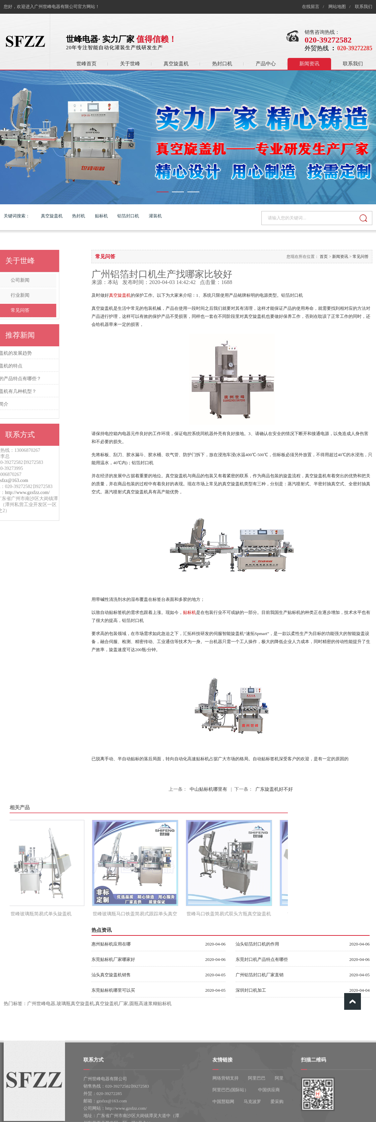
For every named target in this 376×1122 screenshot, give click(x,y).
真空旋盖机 (176, 63)
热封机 (78, 215)
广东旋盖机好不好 (274, 789)
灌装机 (155, 215)
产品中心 (266, 63)
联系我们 (363, 6)
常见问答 (361, 256)
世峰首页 (86, 63)
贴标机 (101, 215)
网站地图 (337, 6)
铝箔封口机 (128, 215)
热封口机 (222, 63)
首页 (324, 256)
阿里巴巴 (256, 1108)
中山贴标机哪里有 (208, 789)
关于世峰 (130, 63)
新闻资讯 (309, 63)
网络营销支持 (225, 1108)
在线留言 (310, 6)
